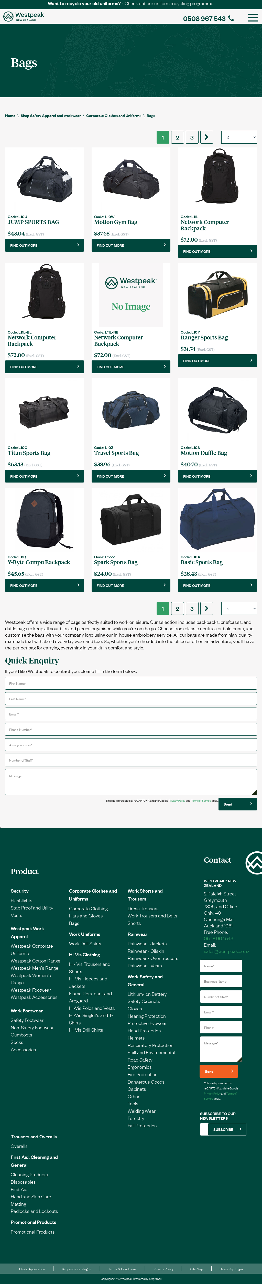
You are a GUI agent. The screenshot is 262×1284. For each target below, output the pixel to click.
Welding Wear (142, 1111)
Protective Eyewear (147, 1023)
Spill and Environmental (151, 1052)
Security (20, 890)
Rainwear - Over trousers (153, 958)
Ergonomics (140, 1067)
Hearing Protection (147, 1016)
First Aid (19, 1189)
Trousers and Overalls (34, 1136)
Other (133, 1096)
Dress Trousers (143, 908)
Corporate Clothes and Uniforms (113, 115)
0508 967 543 (208, 18)
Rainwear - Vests (145, 965)
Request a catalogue (76, 1268)
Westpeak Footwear (31, 990)
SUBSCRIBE (223, 1129)
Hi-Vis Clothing (84, 954)
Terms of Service (201, 800)
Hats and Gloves (86, 915)
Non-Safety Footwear (32, 1027)
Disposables (23, 1182)
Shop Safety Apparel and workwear (51, 115)
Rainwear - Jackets (147, 943)
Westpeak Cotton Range (35, 960)
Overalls (19, 1146)
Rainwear (137, 933)
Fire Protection (143, 1074)
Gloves (135, 1008)
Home (10, 115)
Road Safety (140, 1059)
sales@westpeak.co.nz (226, 951)
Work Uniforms (84, 933)
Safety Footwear (27, 1020)
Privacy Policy (177, 800)
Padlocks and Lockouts (34, 1211)
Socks (17, 1042)
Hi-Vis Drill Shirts (86, 1029)
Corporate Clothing (88, 908)
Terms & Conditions (122, 1268)
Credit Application (32, 1268)
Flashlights (21, 900)
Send (228, 804)
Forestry (136, 1118)
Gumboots (21, 1034)
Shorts (134, 923)
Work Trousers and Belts (152, 915)
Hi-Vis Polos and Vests (92, 1008)
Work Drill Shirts (85, 943)
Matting (18, 1204)
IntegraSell (155, 1278)
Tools (133, 1103)
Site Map (196, 1268)
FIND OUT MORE (23, 245)
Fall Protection (142, 1125)
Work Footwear (27, 1010)
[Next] (206, 137)
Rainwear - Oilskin (146, 951)
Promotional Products (33, 1221)
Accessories (23, 1049)
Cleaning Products (29, 1174)
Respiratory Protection (150, 1045)
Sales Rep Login (231, 1268)
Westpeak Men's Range (34, 968)
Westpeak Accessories (34, 997)
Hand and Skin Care (31, 1196)
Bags (151, 115)
